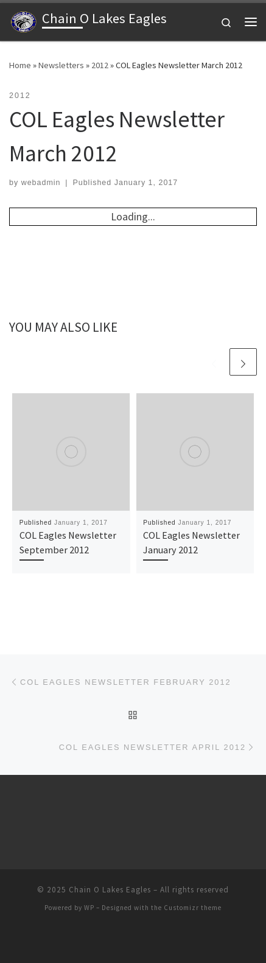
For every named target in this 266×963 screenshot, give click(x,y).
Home (20, 65)
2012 (99, 65)
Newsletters (61, 65)
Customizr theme (193, 907)
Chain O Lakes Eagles (110, 889)
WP (89, 907)
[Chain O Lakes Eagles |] (23, 20)
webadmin (41, 182)
